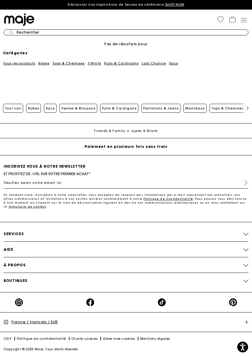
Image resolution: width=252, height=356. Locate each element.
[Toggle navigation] (244, 20)
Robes (43, 63)
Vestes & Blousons (78, 108)
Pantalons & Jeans (161, 108)
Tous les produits (19, 63)
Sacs (173, 63)
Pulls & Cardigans (121, 63)
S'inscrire (243, 183)
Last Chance (154, 63)
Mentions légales (155, 339)
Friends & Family (109, 131)
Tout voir (13, 108)
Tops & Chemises (68, 63)
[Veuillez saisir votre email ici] (126, 183)
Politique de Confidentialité (168, 198)
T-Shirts (94, 63)
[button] (220, 19)
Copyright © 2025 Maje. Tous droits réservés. (41, 349)
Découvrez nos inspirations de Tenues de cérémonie (126, 4)
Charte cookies (84, 339)
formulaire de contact (27, 206)
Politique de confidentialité (41, 339)
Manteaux (195, 108)
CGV (7, 339)
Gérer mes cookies (119, 339)
